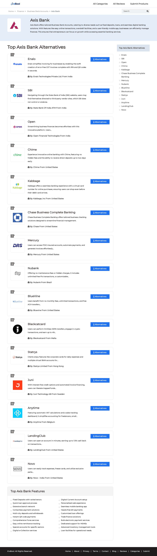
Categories (135, 549)
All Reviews (119, 4)
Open (31, 121)
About (76, 549)
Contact (105, 549)
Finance (20, 11)
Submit (146, 549)
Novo (31, 462)
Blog (114, 549)
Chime (32, 149)
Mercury (33, 239)
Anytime (33, 406)
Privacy (86, 549)
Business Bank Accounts (37, 11)
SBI (30, 90)
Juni (30, 378)
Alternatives (99, 59)
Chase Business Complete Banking (51, 211)
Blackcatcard (36, 323)
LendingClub (36, 434)
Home (11, 11)
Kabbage (34, 180)
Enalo (31, 59)
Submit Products (139, 4)
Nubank (33, 267)
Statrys (32, 350)
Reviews (123, 549)
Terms (95, 549)
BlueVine (34, 295)
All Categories (100, 4)
